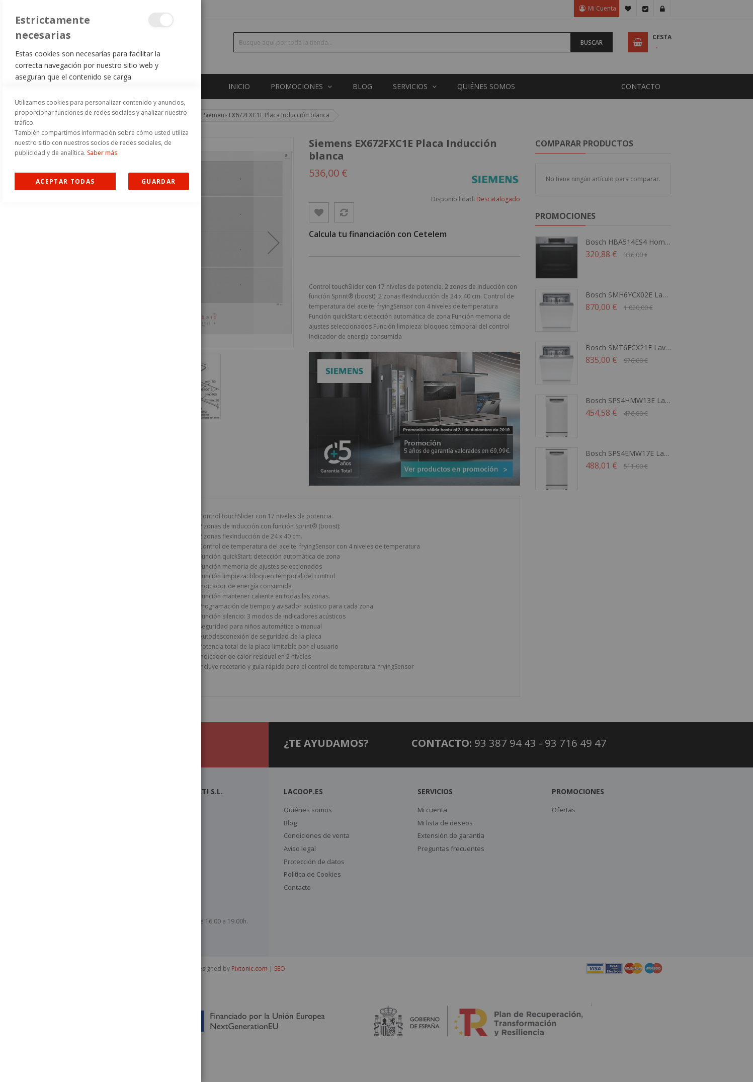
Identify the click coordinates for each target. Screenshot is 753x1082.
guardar (158, 1061)
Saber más (102, 1032)
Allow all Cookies (65, 1061)
